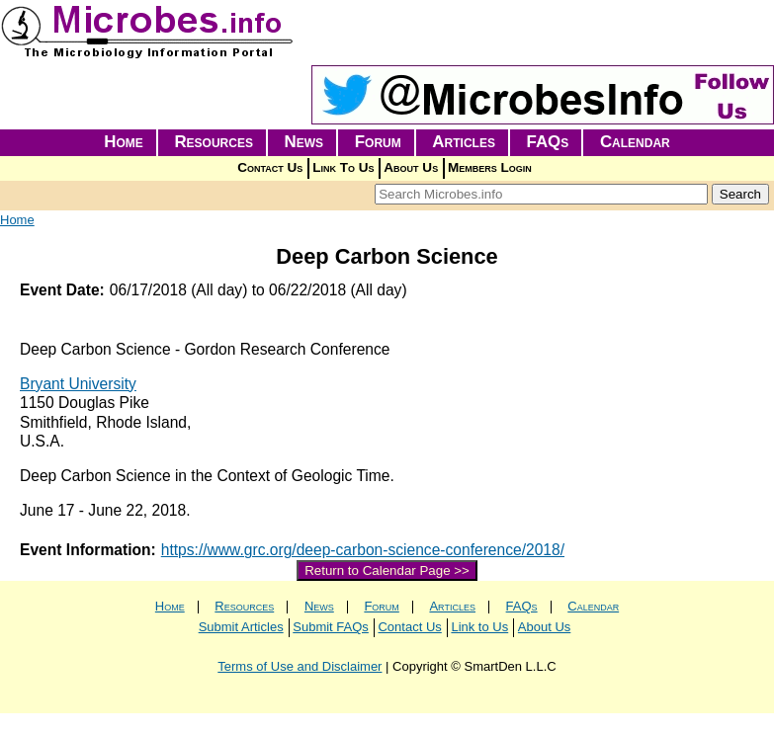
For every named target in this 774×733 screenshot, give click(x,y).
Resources (213, 141)
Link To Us (343, 167)
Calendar (635, 141)
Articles (463, 141)
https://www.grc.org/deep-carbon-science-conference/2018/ (362, 549)
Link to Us (479, 626)
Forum (378, 141)
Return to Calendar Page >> (387, 570)
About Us (411, 167)
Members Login (490, 167)
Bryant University (78, 383)
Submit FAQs (331, 626)
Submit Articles (241, 626)
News (304, 141)
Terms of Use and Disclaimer (299, 666)
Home (123, 141)
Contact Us (269, 167)
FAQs (548, 141)
